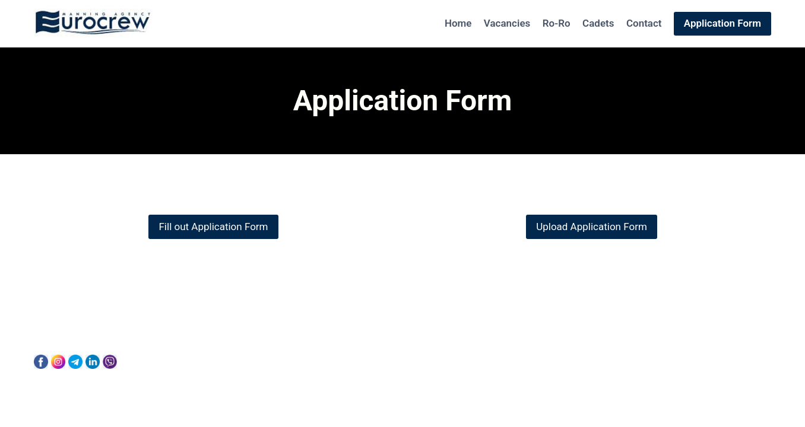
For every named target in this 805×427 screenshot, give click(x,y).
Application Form (722, 23)
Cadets (598, 23)
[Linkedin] (92, 362)
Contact (644, 23)
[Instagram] (58, 362)
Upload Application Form (591, 226)
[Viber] (110, 362)
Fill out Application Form (213, 226)
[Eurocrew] (93, 23)
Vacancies (507, 23)
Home (458, 23)
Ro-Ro (557, 23)
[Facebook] (41, 362)
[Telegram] (75, 362)
